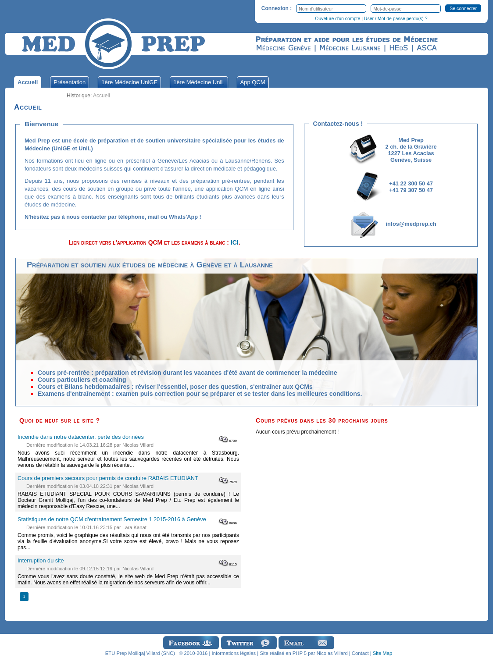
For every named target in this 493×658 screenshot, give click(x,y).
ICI (235, 242)
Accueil (28, 82)
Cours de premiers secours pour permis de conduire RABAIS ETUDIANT (108, 478)
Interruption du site (41, 560)
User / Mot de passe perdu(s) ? (396, 18)
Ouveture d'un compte (337, 18)
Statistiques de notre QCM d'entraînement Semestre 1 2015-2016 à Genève (112, 519)
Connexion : (276, 8)
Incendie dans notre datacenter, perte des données (81, 437)
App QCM (252, 82)
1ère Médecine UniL (198, 82)
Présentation (70, 82)
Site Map (382, 653)
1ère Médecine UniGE (129, 82)
